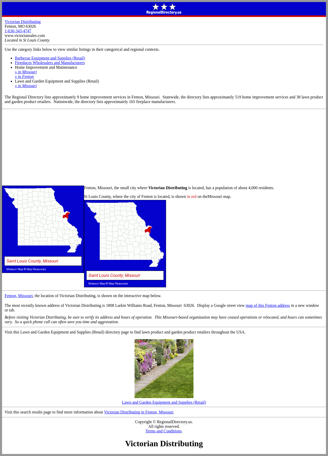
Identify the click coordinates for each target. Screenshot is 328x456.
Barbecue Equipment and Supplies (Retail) (50, 58)
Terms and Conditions (163, 431)
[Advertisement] (164, 148)
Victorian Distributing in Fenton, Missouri (138, 412)
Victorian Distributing (23, 21)
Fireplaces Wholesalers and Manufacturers (50, 62)
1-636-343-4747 (18, 31)
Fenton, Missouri (19, 295)
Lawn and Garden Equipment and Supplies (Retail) (164, 400)
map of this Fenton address (268, 305)
